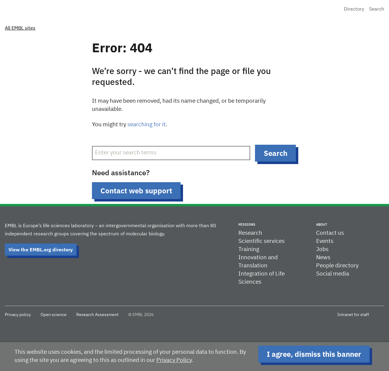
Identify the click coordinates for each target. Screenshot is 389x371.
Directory (354, 9)
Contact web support (136, 190)
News (323, 257)
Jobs (322, 249)
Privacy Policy (174, 360)
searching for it (146, 124)
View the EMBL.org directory (40, 250)
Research (250, 233)
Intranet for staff (353, 315)
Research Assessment (97, 315)
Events (324, 241)
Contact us (330, 233)
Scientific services (261, 241)
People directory (337, 266)
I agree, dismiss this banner (314, 354)
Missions (246, 224)
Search (376, 9)
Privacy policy (18, 315)
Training (248, 249)
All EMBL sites (20, 28)
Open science (54, 315)
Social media (332, 274)
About (321, 224)
